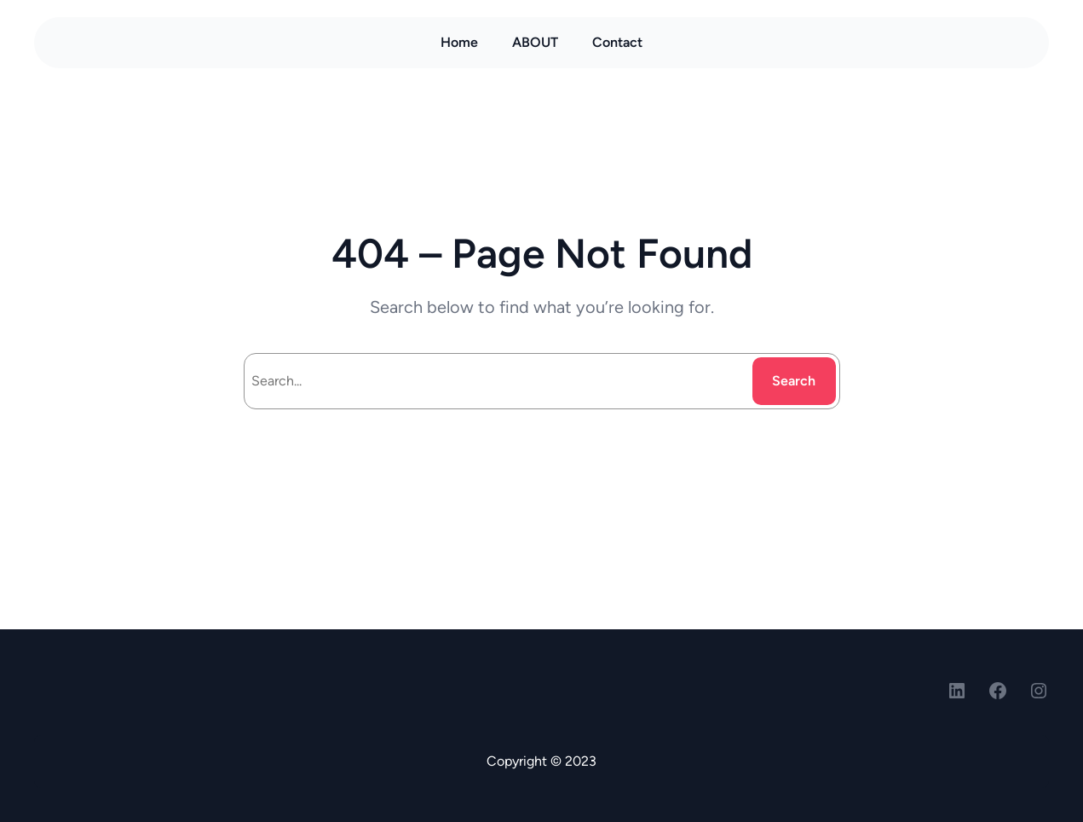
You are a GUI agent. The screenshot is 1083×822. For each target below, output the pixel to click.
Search (793, 381)
